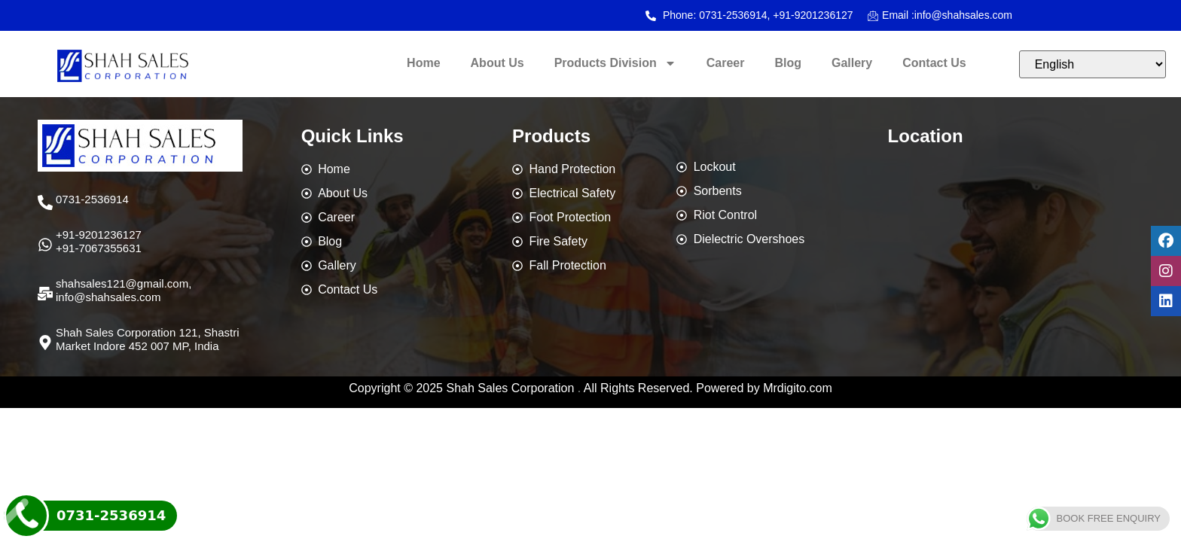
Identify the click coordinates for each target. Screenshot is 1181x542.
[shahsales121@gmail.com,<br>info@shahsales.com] (45, 293)
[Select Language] (1092, 64)
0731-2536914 (92, 199)
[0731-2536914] (45, 202)
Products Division (615, 63)
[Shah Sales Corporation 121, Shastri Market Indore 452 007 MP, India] (45, 342)
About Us (497, 62)
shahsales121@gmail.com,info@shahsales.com (123, 290)
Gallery (852, 62)
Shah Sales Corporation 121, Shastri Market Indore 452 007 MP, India (147, 339)
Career (725, 62)
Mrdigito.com (797, 388)
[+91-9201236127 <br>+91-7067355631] (45, 244)
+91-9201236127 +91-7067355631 (99, 241)
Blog (787, 62)
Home (423, 62)
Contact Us (934, 62)
